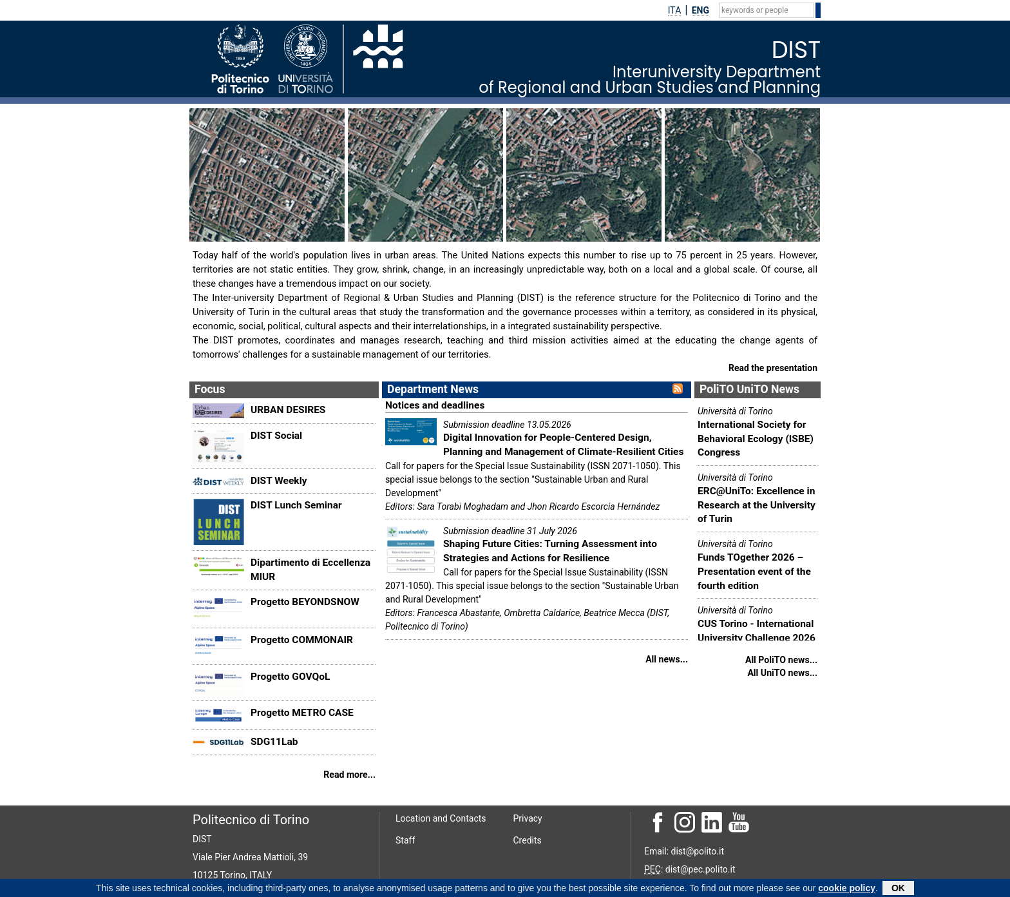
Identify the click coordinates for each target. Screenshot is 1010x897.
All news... (666, 659)
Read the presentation (773, 368)
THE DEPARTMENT (243, 232)
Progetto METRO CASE (302, 713)
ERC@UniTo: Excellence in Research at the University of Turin (756, 505)
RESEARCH (382, 232)
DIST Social (276, 435)
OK (898, 888)
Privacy (527, 818)
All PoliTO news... (781, 660)
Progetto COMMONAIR (302, 640)
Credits (527, 840)
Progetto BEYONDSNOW (305, 602)
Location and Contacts (440, 818)
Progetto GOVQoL (290, 676)
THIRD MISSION (710, 232)
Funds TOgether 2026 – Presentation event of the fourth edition (754, 571)
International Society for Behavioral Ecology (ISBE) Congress (756, 438)
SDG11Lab (274, 742)
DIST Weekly (279, 481)
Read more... (349, 774)
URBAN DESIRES (288, 410)
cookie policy (846, 888)
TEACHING (539, 232)
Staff (405, 840)
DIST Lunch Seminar (296, 505)
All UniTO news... (782, 673)
